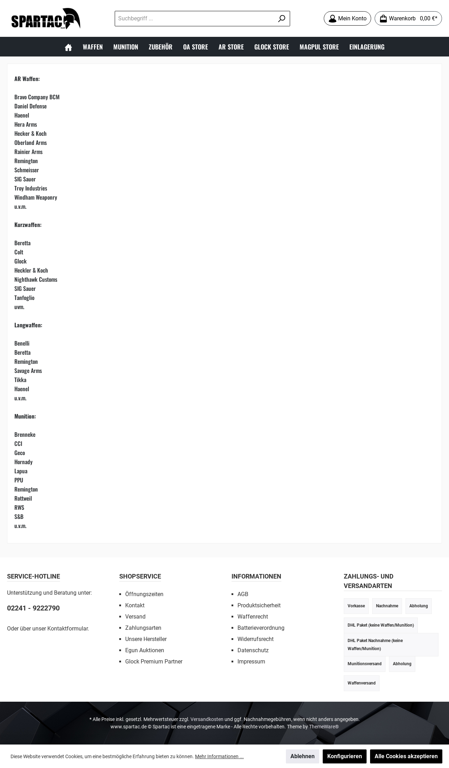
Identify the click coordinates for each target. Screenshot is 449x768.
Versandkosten (206, 719)
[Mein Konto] (347, 18)
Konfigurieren (344, 756)
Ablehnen (302, 756)
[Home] (68, 46)
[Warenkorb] (408, 18)
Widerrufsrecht (255, 639)
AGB (242, 594)
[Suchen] (282, 18)
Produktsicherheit (259, 605)
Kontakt (135, 605)
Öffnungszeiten (144, 594)
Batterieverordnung (260, 628)
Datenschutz (253, 650)
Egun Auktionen (144, 650)
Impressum (251, 661)
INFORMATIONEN (256, 576)
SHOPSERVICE (140, 576)
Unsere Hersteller (146, 639)
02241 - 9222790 (33, 608)
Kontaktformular (67, 628)
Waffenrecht (252, 616)
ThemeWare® (324, 726)
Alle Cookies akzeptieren (406, 756)
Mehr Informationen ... (219, 756)
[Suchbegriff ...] (194, 18)
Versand (135, 616)
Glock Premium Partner (153, 661)
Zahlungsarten (143, 628)
